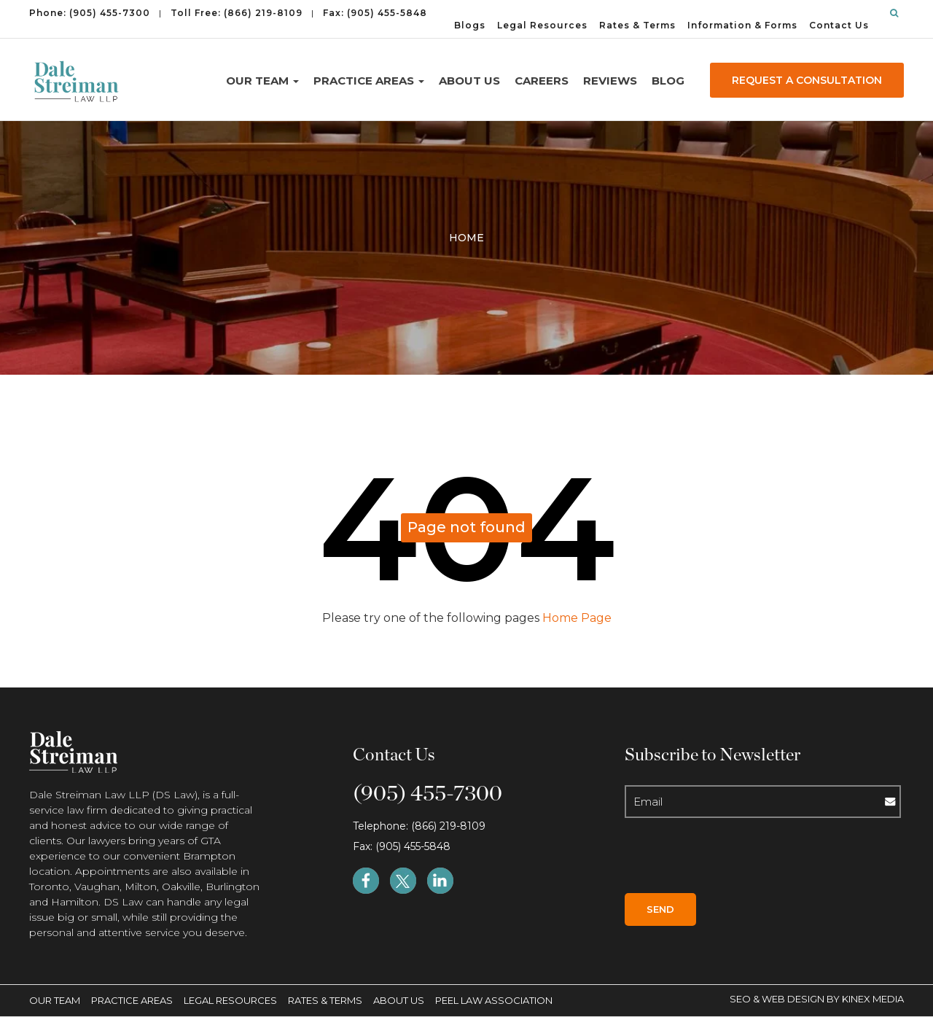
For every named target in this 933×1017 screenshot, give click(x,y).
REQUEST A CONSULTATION (807, 80)
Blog (668, 80)
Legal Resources (542, 25)
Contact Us (839, 25)
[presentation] (726, 860)
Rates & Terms (637, 25)
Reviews (610, 80)
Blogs (469, 25)
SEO (741, 999)
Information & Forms (742, 25)
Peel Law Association (494, 1000)
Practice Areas (368, 80)
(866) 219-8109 (263, 12)
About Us (469, 80)
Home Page (575, 618)
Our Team (262, 80)
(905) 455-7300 (109, 12)
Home (466, 237)
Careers (542, 80)
